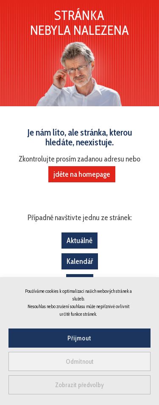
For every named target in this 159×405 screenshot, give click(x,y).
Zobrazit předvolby (79, 385)
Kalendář (80, 261)
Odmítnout (80, 361)
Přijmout (79, 338)
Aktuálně (79, 240)
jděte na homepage (81, 174)
